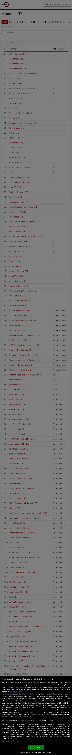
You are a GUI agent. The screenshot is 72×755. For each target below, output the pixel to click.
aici (20, 708)
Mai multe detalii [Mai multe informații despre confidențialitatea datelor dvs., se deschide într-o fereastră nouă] (16, 692)
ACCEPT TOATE (36, 747)
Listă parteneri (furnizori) (11, 741)
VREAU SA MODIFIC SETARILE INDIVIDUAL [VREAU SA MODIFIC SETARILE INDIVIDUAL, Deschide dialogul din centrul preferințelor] (36, 753)
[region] (36, 715)
